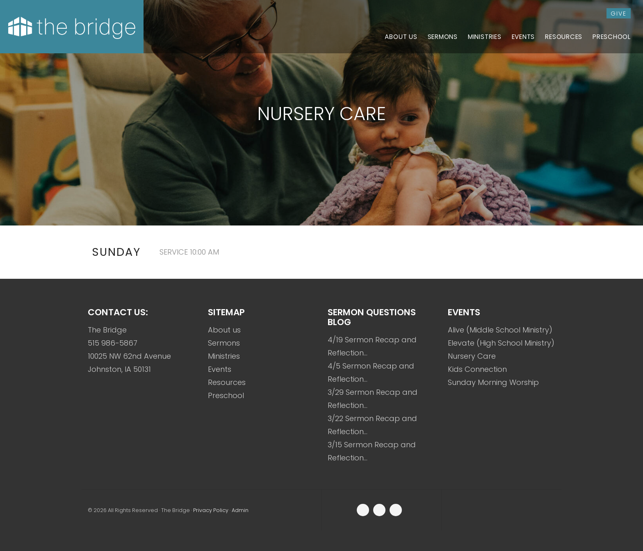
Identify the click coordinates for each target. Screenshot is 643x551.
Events (219, 369)
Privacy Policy (210, 510)
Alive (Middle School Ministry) (500, 330)
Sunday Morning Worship (493, 382)
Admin (240, 510)
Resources (227, 382)
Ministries (224, 356)
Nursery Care (472, 356)
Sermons (224, 343)
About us (224, 330)
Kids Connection (477, 369)
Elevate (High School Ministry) (501, 343)
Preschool (226, 395)
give (619, 13)
